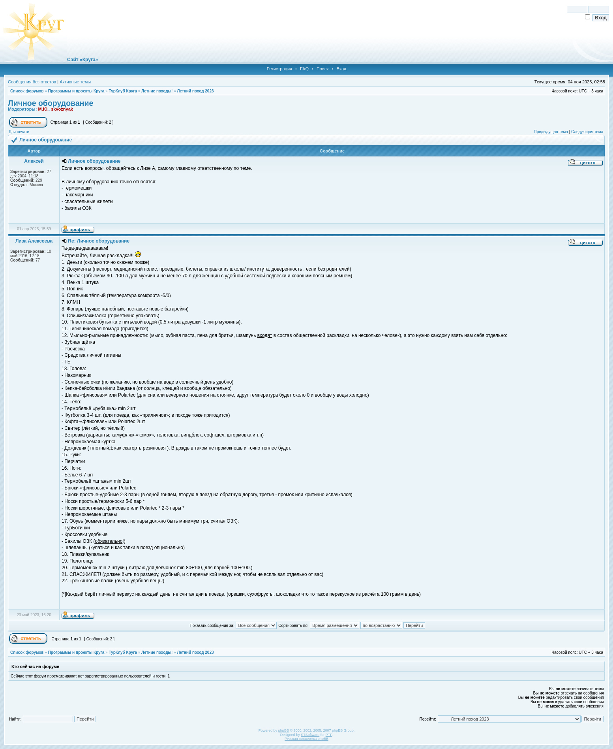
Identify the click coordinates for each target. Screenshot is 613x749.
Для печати (19, 132)
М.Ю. (43, 109)
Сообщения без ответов (32, 81)
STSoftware (310, 735)
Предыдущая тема (551, 132)
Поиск (322, 68)
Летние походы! (156, 91)
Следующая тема (587, 132)
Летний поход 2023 (195, 91)
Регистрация (279, 68)
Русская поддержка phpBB (306, 739)
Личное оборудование (50, 103)
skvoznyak (62, 109)
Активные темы (75, 81)
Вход (341, 68)
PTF (329, 735)
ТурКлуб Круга (123, 91)
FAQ (304, 68)
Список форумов (27, 91)
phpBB (283, 730)
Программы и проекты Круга (76, 91)
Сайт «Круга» (82, 59)
